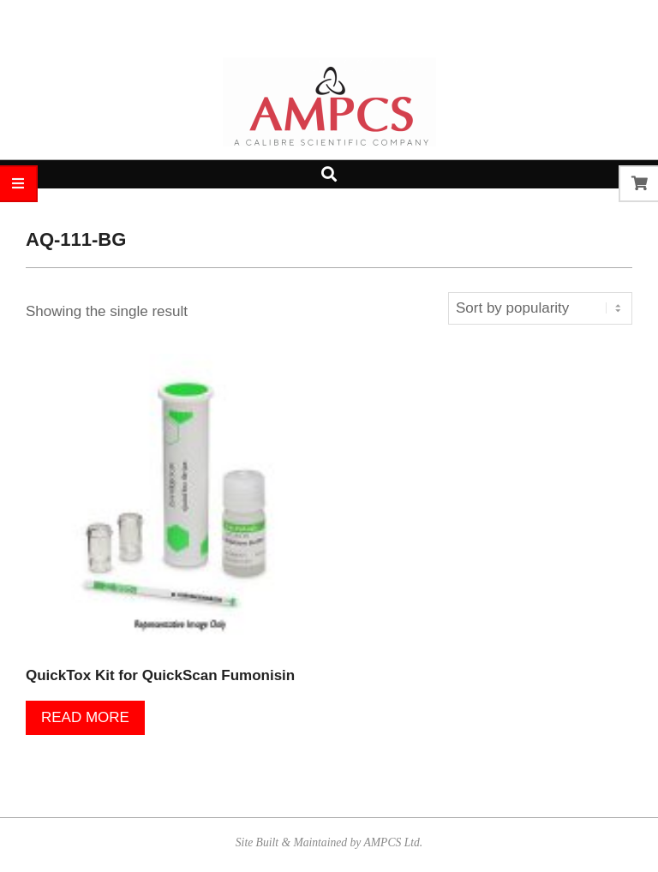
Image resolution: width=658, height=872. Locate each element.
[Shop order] (540, 308)
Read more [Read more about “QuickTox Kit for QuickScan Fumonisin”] (85, 717)
